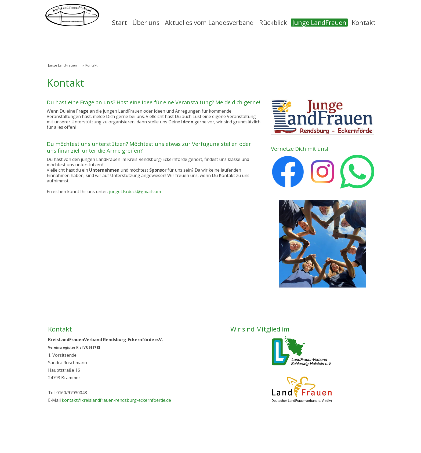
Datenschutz (87, 436)
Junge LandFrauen (319, 23)
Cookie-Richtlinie (121, 436)
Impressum (58, 436)
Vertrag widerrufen (187, 436)
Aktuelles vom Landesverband (209, 23)
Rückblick (273, 23)
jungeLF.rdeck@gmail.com (135, 191)
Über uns (145, 23)
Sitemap (151, 436)
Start (119, 23)
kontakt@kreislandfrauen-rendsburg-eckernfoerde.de (116, 400)
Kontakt (364, 23)
